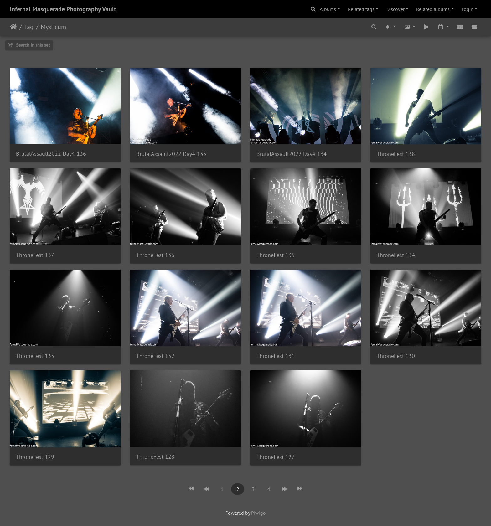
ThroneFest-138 (396, 154)
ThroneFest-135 (275, 255)
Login (467, 9)
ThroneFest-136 (155, 255)
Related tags (361, 9)
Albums (328, 9)
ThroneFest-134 (396, 255)
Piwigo (258, 513)
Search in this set (29, 45)
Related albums (433, 9)
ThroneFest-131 (275, 356)
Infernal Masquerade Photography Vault (63, 9)
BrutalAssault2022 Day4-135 (171, 154)
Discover (395, 9)
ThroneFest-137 (35, 255)
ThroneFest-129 (35, 457)
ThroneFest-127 (275, 457)
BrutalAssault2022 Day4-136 (51, 153)
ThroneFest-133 (35, 356)
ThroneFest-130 (396, 356)
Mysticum (53, 27)
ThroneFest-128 (155, 456)
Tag (29, 27)
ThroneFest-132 (155, 356)
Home (13, 27)
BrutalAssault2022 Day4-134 (291, 154)
